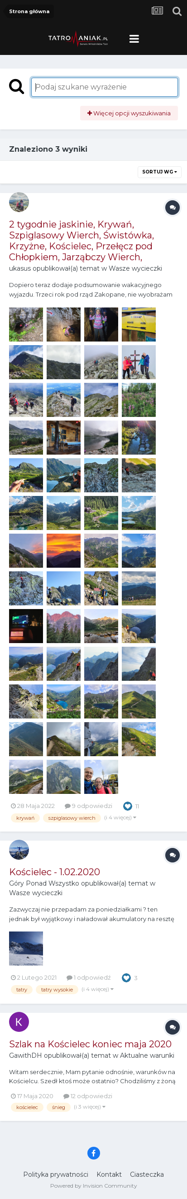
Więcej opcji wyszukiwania (129, 113)
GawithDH (25, 1055)
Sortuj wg (159, 172)
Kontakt (109, 1174)
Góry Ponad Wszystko (44, 883)
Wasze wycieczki (135, 268)
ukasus (20, 268)
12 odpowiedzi (87, 1096)
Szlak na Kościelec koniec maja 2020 (90, 1044)
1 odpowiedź (89, 977)
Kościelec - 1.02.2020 (54, 872)
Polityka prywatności (55, 1174)
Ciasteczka (147, 1174)
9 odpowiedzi (88, 805)
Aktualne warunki (147, 1055)
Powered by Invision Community (93, 1185)
